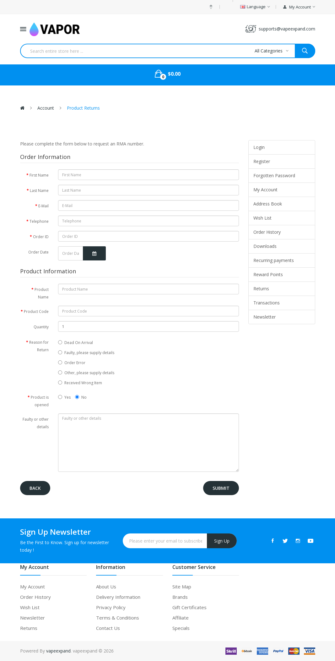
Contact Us (108, 628)
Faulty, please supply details (86, 352)
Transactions (266, 303)
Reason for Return (39, 346)
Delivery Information (118, 597)
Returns (261, 289)
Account (45, 108)
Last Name (39, 190)
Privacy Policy (111, 607)
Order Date (38, 252)
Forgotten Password (274, 175)
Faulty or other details (36, 423)
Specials (181, 628)
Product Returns (83, 108)
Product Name (42, 293)
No (81, 397)
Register (261, 161)
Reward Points (268, 274)
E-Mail (43, 206)
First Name (39, 175)
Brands (180, 597)
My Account (265, 190)
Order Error (71, 362)
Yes (64, 397)
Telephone (39, 221)
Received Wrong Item (80, 382)
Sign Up (222, 541)
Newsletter (264, 317)
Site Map (181, 586)
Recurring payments (273, 260)
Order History (267, 232)
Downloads (265, 246)
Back (35, 488)
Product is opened (40, 401)
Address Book (267, 204)
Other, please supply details (86, 372)
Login (259, 147)
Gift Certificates (189, 607)
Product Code (36, 311)
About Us (106, 586)
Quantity (41, 327)
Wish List (262, 218)
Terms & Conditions (117, 618)
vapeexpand (58, 651)
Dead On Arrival (75, 342)
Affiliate (180, 618)
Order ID (41, 236)
